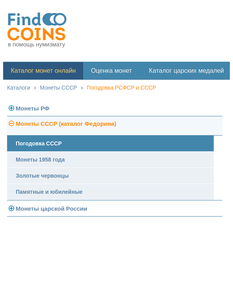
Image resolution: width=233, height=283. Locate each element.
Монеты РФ (33, 108)
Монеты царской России (51, 208)
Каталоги (18, 88)
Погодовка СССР (39, 143)
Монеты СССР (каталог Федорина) (66, 123)
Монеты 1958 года (40, 159)
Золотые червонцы (42, 176)
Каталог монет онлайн (43, 70)
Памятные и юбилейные (49, 192)
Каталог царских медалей (186, 70)
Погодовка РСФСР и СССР (121, 88)
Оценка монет (111, 70)
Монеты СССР (58, 88)
